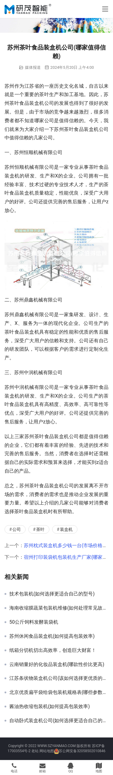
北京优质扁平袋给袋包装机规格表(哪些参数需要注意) (58, 692)
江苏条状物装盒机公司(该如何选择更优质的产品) (58, 678)
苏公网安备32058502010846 (82, 751)
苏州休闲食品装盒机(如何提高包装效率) (52, 636)
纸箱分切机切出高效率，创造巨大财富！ (52, 650)
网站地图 (46, 751)
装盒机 (66, 529)
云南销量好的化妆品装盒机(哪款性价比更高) (56, 664)
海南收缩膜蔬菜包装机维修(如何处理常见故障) (58, 608)
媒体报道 (33, 67)
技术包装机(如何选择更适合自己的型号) (52, 594)
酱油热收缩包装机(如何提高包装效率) (49, 706)
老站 (35, 751)
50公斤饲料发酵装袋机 (33, 622)
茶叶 (40, 529)
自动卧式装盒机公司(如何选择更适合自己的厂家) (58, 720)
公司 (16, 529)
